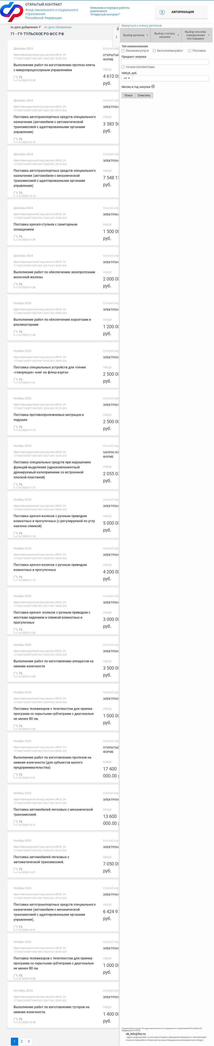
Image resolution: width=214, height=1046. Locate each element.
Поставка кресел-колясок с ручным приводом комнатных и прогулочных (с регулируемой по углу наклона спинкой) (54, 521)
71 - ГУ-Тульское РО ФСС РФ (37, 34)
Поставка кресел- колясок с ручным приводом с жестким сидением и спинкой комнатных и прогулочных (52, 617)
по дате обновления (57, 27)
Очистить (144, 95)
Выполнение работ (170, 50)
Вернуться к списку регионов (142, 25)
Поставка (199, 50)
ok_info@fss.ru (136, 1034)
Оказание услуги (137, 50)
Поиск (128, 95)
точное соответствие (140, 67)
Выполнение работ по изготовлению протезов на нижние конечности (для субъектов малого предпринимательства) (52, 762)
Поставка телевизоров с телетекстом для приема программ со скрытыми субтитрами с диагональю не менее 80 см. (54, 714)
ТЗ (20, 77)
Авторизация (182, 12)
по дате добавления (24, 27)
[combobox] (135, 35)
